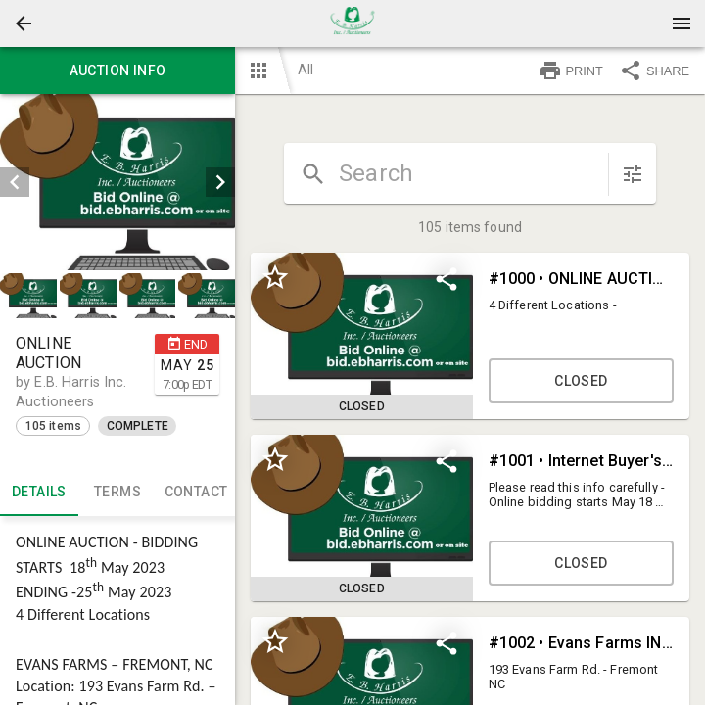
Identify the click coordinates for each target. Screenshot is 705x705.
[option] (117, 182)
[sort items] (632, 174)
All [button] (305, 69)
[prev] (14, 182)
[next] (220, 182)
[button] (23, 23)
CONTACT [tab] (196, 492)
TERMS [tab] (117, 492)
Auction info (117, 70)
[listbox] (117, 182)
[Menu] (681, 23)
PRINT (571, 70)
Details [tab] (39, 492)
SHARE (654, 70)
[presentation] (352, 23)
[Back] (23, 23)
